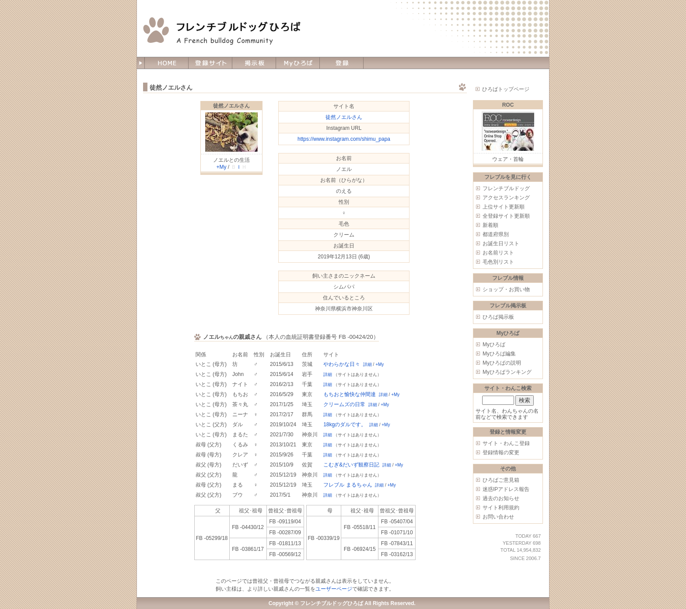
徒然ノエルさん (231, 106)
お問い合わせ (498, 517)
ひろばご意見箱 (501, 480)
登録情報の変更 (501, 452)
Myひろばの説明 (502, 363)
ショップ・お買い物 (506, 289)
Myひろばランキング (507, 372)
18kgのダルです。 (344, 424)
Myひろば (494, 344)
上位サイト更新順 (504, 207)
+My (221, 167)
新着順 (490, 225)
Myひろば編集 (499, 354)
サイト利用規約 (501, 508)
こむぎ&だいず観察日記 (351, 465)
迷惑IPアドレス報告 (506, 489)
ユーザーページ (333, 589)
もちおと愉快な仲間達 (349, 394)
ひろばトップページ (505, 89)
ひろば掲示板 (498, 317)
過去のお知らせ (501, 498)
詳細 (367, 364)
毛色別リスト (498, 262)
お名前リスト (498, 253)
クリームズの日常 (344, 404)
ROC (508, 105)
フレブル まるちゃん (347, 485)
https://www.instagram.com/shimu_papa (344, 139)
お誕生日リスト (501, 243)
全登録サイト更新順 (506, 216)
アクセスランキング (506, 198)
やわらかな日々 (341, 364)
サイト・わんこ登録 (506, 443)
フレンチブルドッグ (506, 188)
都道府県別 (496, 234)
